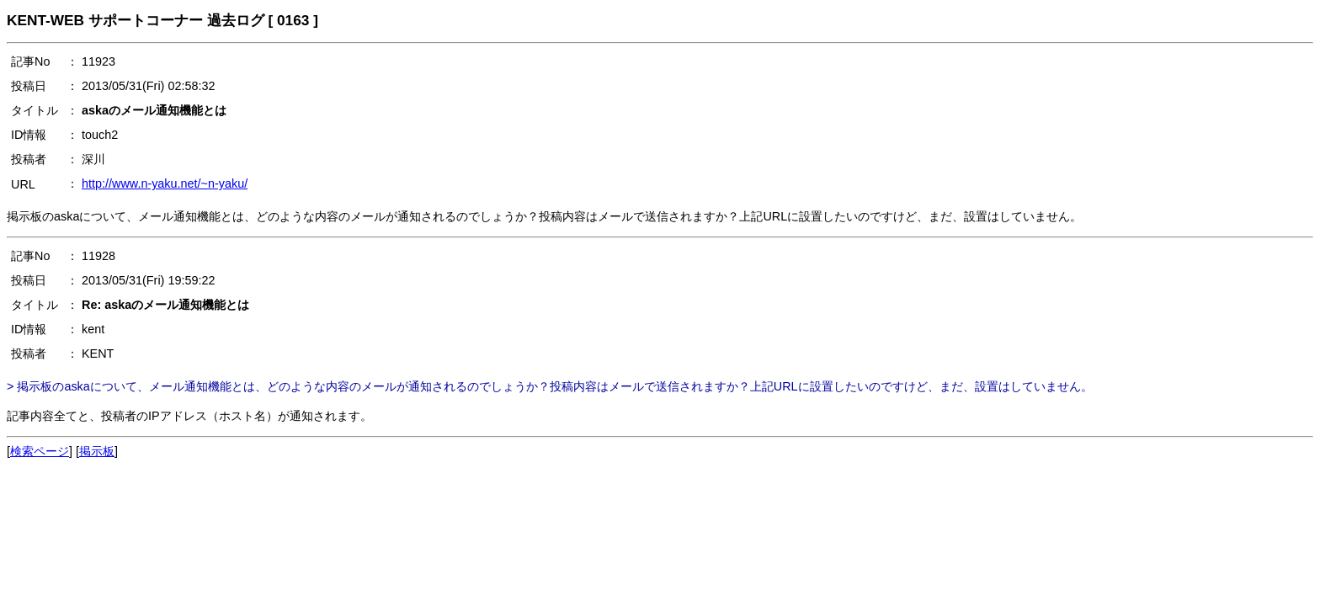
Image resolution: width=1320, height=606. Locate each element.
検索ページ (39, 451)
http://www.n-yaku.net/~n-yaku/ (165, 183)
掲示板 (96, 451)
